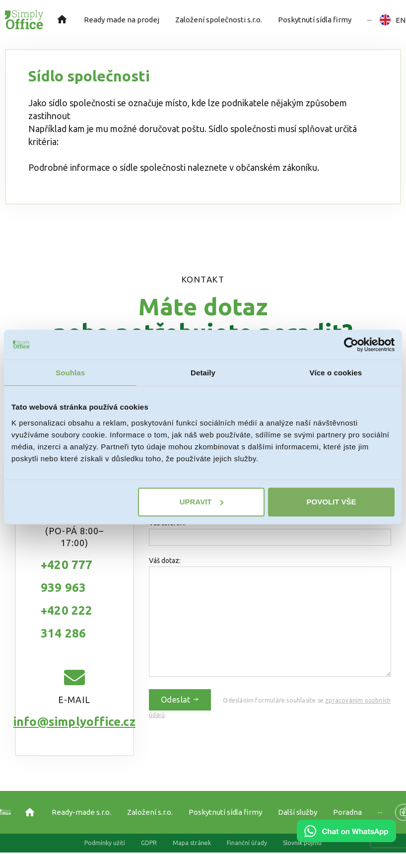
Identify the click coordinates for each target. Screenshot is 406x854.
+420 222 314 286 (67, 622)
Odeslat (180, 699)
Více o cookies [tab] (336, 372)
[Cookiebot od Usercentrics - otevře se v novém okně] (351, 344)
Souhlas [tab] (70, 372)
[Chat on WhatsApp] (346, 839)
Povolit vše (331, 502)
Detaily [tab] (203, 372)
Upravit (202, 502)
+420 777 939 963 (67, 576)
